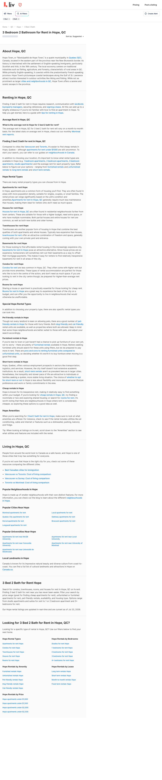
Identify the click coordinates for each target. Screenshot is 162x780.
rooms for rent (67, 398)
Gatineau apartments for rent (63, 517)
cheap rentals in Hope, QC (52, 395)
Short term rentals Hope (61, 675)
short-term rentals (33, 371)
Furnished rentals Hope (11, 671)
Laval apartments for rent (62, 513)
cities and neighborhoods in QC (36, 81)
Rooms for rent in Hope (13, 291)
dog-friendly (62, 324)
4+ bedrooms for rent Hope (63, 660)
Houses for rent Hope (11, 656)
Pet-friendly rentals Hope (12, 680)
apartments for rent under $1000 (42, 149)
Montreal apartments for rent (14, 513)
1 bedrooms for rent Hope (62, 648)
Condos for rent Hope (11, 648)
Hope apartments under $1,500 (15, 703)
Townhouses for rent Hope (13, 652)
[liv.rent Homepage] (9, 4)
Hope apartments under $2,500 (15, 712)
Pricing (136, 5)
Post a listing (151, 5)
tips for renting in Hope (52, 113)
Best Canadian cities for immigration (22, 470)
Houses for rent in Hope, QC (15, 211)
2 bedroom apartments (57, 161)
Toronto (43, 146)
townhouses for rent (12, 235)
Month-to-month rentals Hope (64, 680)
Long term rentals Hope (61, 671)
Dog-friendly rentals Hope (12, 684)
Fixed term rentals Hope (61, 684)
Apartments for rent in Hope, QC (27, 200)
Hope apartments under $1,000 (15, 699)
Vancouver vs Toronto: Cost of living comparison (28, 474)
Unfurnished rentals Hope (12, 675)
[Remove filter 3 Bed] (9, 19)
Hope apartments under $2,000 (15, 707)
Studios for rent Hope (60, 644)
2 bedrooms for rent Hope (62, 652)
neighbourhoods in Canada (61, 152)
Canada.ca (7, 569)
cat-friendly (77, 324)
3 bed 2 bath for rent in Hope (40, 416)
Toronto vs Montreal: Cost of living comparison (27, 482)
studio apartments (23, 164)
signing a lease (54, 107)
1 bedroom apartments (34, 161)
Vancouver (30, 146)
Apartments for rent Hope (12, 644)
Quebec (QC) (75, 57)
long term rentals (20, 170)
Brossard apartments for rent (63, 521)
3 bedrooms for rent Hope (62, 656)
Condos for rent (9, 267)
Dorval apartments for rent (13, 521)
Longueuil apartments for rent (14, 525)
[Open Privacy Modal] (20, 5)
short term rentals (41, 170)
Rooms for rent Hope (10, 660)
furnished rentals (56, 167)
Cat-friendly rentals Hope (12, 688)
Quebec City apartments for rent (15, 517)
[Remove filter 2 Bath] (18, 19)
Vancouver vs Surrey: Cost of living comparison (27, 478)
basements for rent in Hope (15, 250)
